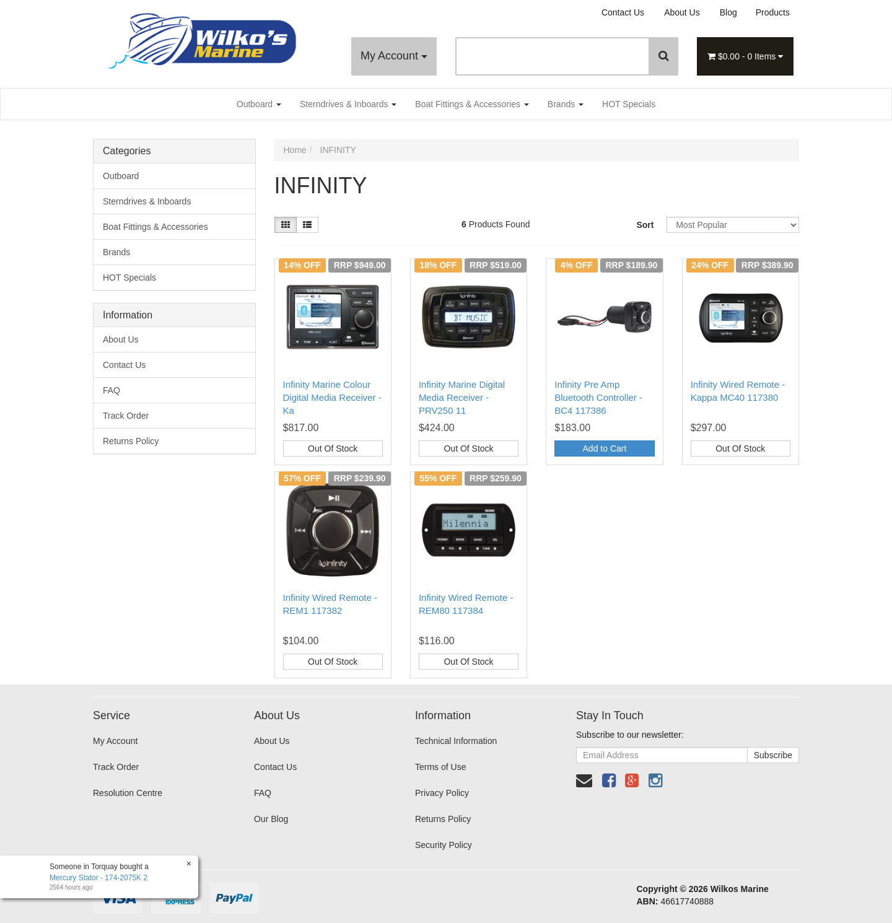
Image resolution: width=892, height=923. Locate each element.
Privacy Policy (442, 793)
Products (773, 12)
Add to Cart (605, 448)
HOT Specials (628, 104)
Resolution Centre (127, 793)
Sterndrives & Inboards (348, 104)
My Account (394, 56)
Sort (645, 225)
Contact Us (622, 12)
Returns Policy (131, 441)
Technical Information (456, 741)
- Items (745, 56)
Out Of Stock (332, 448)
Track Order (126, 416)
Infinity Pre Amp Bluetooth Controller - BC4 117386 (598, 397)
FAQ (111, 390)
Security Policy (443, 845)
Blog (728, 12)
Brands (566, 104)
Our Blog (271, 819)
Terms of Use (440, 767)
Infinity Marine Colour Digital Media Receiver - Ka (332, 397)
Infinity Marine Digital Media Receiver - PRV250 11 (462, 397)
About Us (682, 12)
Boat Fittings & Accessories (472, 104)
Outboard (259, 104)
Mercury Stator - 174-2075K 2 (98, 877)
